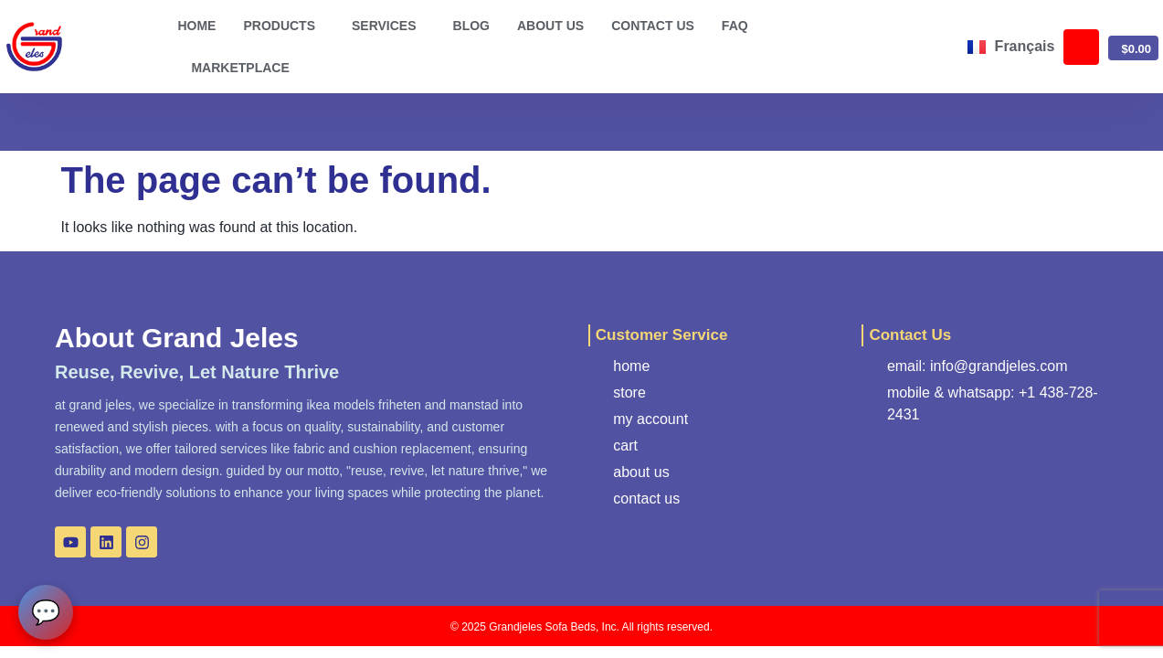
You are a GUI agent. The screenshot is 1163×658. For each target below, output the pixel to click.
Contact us (652, 25)
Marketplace (240, 67)
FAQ (735, 25)
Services (389, 25)
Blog (471, 25)
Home (196, 25)
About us (550, 25)
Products (283, 25)
